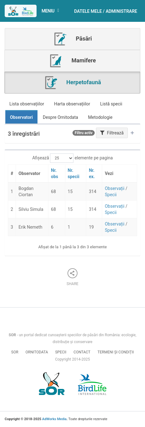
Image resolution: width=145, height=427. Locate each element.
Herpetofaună (72, 82)
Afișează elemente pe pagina (72, 158)
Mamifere (72, 60)
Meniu (52, 11)
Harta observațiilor (72, 103)
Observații (114, 188)
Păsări (72, 39)
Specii (111, 194)
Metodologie (100, 117)
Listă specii (111, 103)
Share (72, 277)
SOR (14, 352)
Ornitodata (37, 352)
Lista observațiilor (26, 103)
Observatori (21, 117)
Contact (81, 352)
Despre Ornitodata (60, 117)
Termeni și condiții (116, 352)
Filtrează (112, 132)
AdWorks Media (54, 419)
